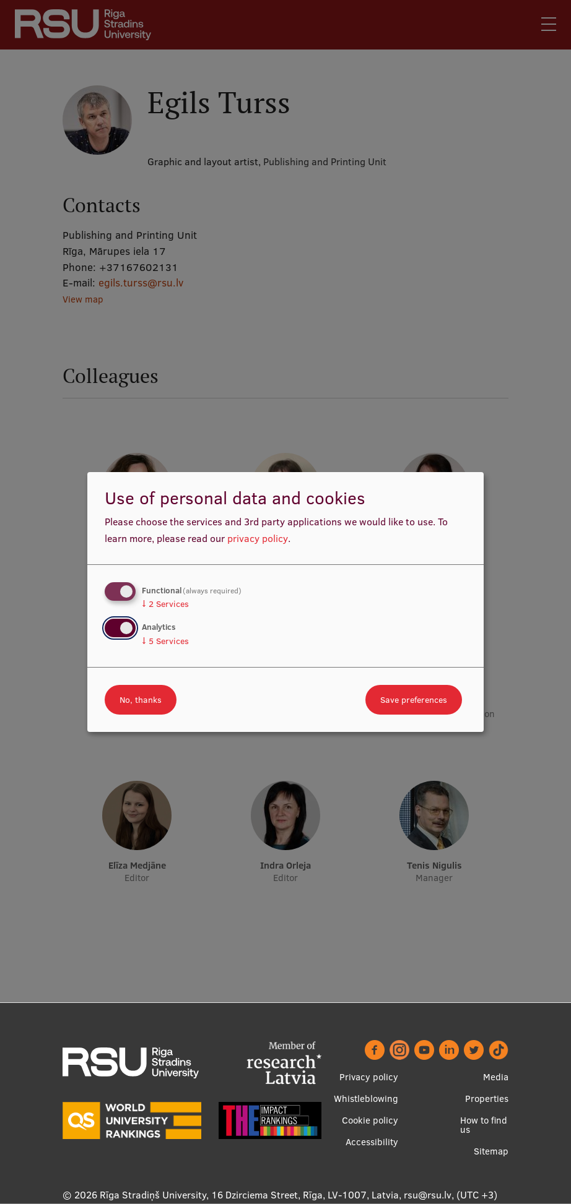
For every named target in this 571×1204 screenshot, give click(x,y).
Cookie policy (370, 1120)
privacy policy (257, 538)
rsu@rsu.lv (427, 1195)
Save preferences (413, 700)
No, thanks (141, 700)
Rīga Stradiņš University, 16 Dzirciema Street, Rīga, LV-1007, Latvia (249, 1195)
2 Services (165, 604)
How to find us (483, 1125)
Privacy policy (368, 1076)
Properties (486, 1098)
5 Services (165, 641)
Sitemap (491, 1151)
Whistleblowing (366, 1098)
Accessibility (372, 1141)
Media (495, 1076)
